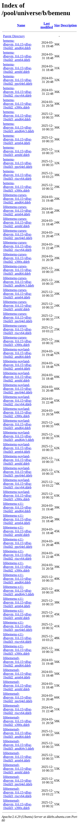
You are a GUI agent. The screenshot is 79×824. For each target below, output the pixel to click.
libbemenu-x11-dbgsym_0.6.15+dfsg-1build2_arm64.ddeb (17, 519)
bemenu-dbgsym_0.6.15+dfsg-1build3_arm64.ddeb (17, 139)
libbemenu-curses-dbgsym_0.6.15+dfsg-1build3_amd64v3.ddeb (18, 281)
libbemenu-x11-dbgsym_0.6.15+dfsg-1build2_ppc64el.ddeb (17, 543)
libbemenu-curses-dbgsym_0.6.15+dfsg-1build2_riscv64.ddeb (17, 246)
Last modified (46, 25)
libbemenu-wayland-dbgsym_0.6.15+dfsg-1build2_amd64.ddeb (17, 353)
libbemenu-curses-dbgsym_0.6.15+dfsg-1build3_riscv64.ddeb (17, 329)
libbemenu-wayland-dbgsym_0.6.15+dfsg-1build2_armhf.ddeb (17, 376)
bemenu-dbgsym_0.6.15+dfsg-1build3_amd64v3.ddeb (18, 127)
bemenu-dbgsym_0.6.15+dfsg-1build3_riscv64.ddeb (17, 175)
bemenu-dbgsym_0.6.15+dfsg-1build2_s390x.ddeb (17, 103)
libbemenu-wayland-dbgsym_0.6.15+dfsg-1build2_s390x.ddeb (17, 412)
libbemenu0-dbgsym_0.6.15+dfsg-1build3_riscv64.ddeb (17, 792)
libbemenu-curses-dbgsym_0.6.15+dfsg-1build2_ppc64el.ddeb (17, 234)
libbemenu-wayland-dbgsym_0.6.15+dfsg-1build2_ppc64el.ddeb (17, 388)
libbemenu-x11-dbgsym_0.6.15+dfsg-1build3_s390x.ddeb (17, 649)
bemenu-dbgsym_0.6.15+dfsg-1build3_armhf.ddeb (17, 151)
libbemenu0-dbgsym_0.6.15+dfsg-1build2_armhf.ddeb (17, 685)
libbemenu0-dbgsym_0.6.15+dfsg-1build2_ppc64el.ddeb (17, 697)
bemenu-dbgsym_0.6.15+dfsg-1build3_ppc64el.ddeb (17, 163)
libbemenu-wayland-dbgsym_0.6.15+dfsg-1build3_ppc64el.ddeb (17, 471)
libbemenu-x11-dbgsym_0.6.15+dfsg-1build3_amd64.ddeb (17, 578)
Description (69, 25)
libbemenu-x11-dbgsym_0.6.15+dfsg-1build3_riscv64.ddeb (17, 638)
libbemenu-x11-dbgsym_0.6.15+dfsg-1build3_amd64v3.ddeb (18, 590)
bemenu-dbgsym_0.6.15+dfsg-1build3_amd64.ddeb (17, 115)
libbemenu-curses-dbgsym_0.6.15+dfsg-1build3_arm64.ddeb (17, 293)
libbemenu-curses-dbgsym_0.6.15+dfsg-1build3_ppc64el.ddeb (17, 317)
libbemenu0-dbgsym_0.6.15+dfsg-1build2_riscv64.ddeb (17, 709)
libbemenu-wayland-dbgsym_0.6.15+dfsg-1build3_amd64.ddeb (17, 424)
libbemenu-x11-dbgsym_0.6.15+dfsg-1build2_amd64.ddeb (17, 507)
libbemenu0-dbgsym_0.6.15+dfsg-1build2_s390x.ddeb (17, 721)
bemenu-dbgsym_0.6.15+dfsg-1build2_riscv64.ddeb (17, 91)
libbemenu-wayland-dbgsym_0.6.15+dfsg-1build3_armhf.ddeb (17, 459)
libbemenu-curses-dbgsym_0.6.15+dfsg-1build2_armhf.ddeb (17, 222)
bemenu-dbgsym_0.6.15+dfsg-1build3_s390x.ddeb (17, 186)
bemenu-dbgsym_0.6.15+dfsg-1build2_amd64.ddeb (17, 44)
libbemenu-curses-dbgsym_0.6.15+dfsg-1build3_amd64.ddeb (17, 269)
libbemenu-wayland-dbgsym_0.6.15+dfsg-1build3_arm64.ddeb (17, 448)
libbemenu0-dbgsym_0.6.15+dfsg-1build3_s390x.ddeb (17, 804)
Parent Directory (14, 36)
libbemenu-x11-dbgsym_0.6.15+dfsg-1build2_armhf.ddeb (17, 531)
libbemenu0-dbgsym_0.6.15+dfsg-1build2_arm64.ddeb (17, 673)
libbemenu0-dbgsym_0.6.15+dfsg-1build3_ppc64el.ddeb (17, 780)
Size (57, 25)
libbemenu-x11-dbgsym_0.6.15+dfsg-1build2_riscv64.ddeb (17, 554)
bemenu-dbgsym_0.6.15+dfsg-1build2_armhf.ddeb (17, 68)
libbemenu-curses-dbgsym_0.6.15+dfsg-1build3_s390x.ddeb (17, 341)
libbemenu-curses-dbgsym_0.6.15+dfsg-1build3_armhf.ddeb (17, 305)
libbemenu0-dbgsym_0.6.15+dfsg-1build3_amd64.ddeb (17, 733)
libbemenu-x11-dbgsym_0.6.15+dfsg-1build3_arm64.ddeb (17, 602)
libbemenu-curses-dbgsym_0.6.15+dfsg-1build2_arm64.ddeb (17, 210)
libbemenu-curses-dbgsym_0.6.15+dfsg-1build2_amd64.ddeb (17, 198)
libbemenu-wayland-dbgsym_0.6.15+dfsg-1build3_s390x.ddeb (17, 495)
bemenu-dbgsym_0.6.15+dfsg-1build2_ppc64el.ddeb (17, 80)
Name (21, 25)
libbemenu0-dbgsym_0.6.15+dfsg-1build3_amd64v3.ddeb (18, 744)
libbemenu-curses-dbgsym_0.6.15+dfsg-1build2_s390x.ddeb (17, 258)
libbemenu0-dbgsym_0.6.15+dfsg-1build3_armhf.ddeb (17, 768)
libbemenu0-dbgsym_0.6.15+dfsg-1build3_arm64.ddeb (17, 756)
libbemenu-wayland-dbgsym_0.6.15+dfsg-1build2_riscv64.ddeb (17, 400)
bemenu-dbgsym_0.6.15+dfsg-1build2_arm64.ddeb (17, 56)
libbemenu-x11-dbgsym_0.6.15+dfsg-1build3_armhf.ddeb (17, 614)
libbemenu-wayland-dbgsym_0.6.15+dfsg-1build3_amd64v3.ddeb (18, 436)
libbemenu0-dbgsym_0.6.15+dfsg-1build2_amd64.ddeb (17, 661)
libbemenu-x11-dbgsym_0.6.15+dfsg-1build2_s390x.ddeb (17, 566)
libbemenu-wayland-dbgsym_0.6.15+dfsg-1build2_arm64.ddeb (17, 364)
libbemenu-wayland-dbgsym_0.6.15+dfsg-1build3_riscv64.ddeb (17, 483)
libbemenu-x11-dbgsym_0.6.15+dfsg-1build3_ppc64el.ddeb (17, 626)
